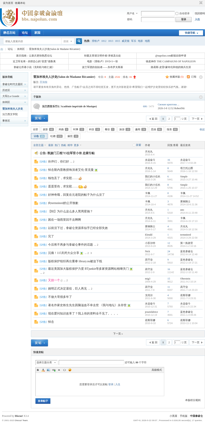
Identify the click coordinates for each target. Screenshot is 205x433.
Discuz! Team (21, 420)
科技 (94, 129)
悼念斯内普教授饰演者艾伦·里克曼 (71, 169)
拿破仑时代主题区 (12, 84)
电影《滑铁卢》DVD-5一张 (102, 61)
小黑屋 (173, 415)
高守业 (149, 259)
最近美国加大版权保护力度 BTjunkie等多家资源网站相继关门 (88, 268)
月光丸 (149, 151)
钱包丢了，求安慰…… (63, 178)
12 (168, 243)
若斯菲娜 (185, 295)
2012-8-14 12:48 (189, 254)
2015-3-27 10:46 (189, 179)
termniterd (185, 234)
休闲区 (21, 49)
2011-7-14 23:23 (189, 290)
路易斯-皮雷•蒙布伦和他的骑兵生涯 (171, 67)
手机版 (183, 415)
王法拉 (43, 82)
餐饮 (109, 129)
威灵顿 (125, 40)
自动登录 (183, 13)
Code (64, 370)
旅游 (124, 129)
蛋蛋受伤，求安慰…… (63, 186)
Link (54, 370)
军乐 (133, 40)
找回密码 (200, 13)
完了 (51, 236)
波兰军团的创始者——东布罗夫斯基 (102, 67)
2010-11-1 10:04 (189, 323)
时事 (78, 129)
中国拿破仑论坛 (1, 49)
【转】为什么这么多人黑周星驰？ (70, 211)
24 (168, 251)
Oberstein (185, 278)
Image (48, 370)
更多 (76, 145)
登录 (110, 384)
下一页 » (118, 333)
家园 (37, 32)
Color (43, 370)
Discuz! (19, 415)
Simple (183, 176)
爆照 (72, 136)
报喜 (172, 129)
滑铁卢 (96, 40)
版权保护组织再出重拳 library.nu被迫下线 (75, 261)
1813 (110, 40)
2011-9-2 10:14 (188, 281)
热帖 (63, 145)
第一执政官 (186, 243)
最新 (50, 145)
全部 (35, 129)
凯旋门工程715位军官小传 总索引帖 (71, 153)
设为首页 (8, 2)
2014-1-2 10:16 (188, 246)
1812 (103, 40)
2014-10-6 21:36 (189, 204)
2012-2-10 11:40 (189, 272)
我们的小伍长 (152, 176)
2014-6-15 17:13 (189, 221)
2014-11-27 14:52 (189, 196)
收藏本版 (177, 76)
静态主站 (9, 32)
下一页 (195, 118)
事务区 (6, 120)
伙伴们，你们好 (58, 161)
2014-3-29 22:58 (189, 237)
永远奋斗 (150, 159)
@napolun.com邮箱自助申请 (170, 55)
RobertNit (179, 108)
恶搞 (156, 129)
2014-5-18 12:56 (189, 229)
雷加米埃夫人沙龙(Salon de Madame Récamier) (54, 49)
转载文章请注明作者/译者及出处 (102, 55)
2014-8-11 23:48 (189, 212)
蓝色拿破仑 (186, 251)
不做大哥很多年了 (60, 296)
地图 (147, 40)
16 (168, 159)
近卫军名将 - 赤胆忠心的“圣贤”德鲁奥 (34, 61)
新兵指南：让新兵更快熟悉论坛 (34, 55)
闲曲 (63, 129)
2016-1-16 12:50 (189, 171)
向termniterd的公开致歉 (63, 203)
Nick (147, 251)
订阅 (193, 76)
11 (168, 286)
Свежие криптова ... (168, 104)
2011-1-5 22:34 (188, 306)
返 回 (154, 118)
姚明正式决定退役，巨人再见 (67, 288)
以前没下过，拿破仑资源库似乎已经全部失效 (78, 228)
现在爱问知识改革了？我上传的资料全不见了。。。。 (84, 313)
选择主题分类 (44, 362)
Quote (59, 370)
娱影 (48, 129)
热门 (57, 145)
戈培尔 (149, 295)
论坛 (25, 32)
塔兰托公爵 (186, 168)
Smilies (70, 370)
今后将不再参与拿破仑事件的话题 (70, 244)
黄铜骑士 (185, 201)
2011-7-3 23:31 (188, 298)
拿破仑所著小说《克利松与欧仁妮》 (34, 67)
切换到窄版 (200, 3)
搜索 (66, 41)
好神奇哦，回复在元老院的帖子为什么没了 (76, 194)
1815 (117, 40)
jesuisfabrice (151, 311)
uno (182, 209)
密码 (129, 19)
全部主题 (38, 145)
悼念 (51, 321)
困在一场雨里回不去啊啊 (64, 219)
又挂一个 (54, 280)
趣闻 (140, 129)
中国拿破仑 (196, 415)
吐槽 (56, 136)
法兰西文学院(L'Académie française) (10, 115)
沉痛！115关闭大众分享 (63, 253)
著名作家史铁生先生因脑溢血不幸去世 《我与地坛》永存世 (87, 305)
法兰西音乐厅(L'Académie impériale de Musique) (69, 106)
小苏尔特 (150, 243)
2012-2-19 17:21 (189, 262)
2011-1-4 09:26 (188, 315)
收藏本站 (20, 2)
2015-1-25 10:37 (189, 188)
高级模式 (157, 369)
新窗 (138, 144)
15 (168, 278)
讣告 (39, 136)
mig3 (147, 278)
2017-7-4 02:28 (188, 163)
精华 (70, 145)
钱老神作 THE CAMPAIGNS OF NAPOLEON (171, 61)
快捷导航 (190, 32)
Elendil (148, 234)
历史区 (6, 90)
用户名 (131, 13)
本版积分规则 (193, 400)
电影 (140, 40)
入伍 (197, 19)
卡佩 (147, 193)
